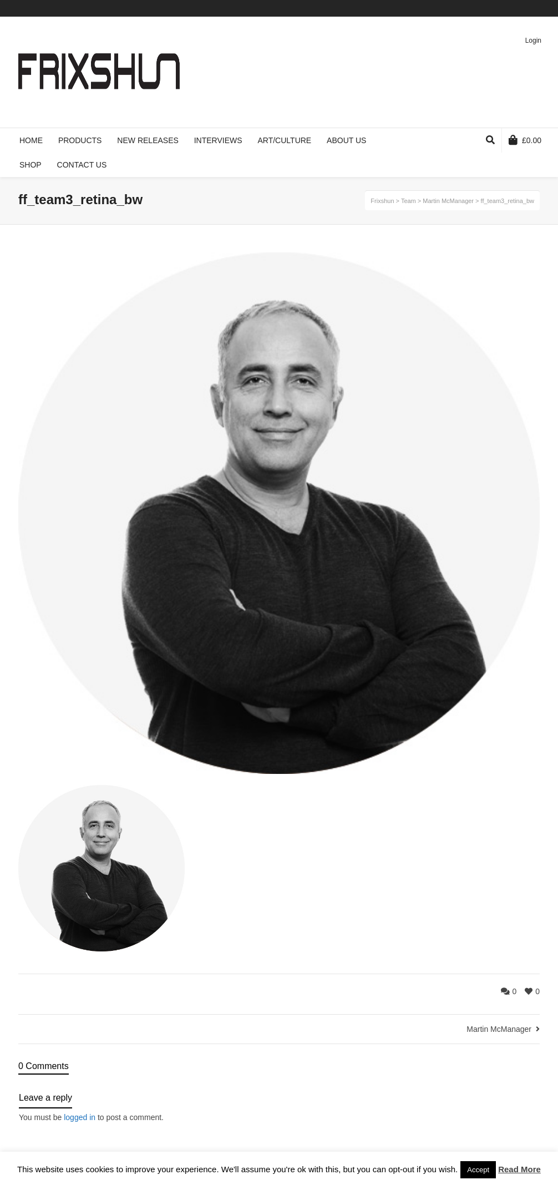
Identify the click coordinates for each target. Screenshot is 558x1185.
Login (533, 40)
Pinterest (522, 8)
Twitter (474, 8)
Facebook (490, 8)
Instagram (538, 8)
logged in (79, 1117)
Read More (519, 1169)
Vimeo (506, 8)
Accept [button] (478, 1170)
